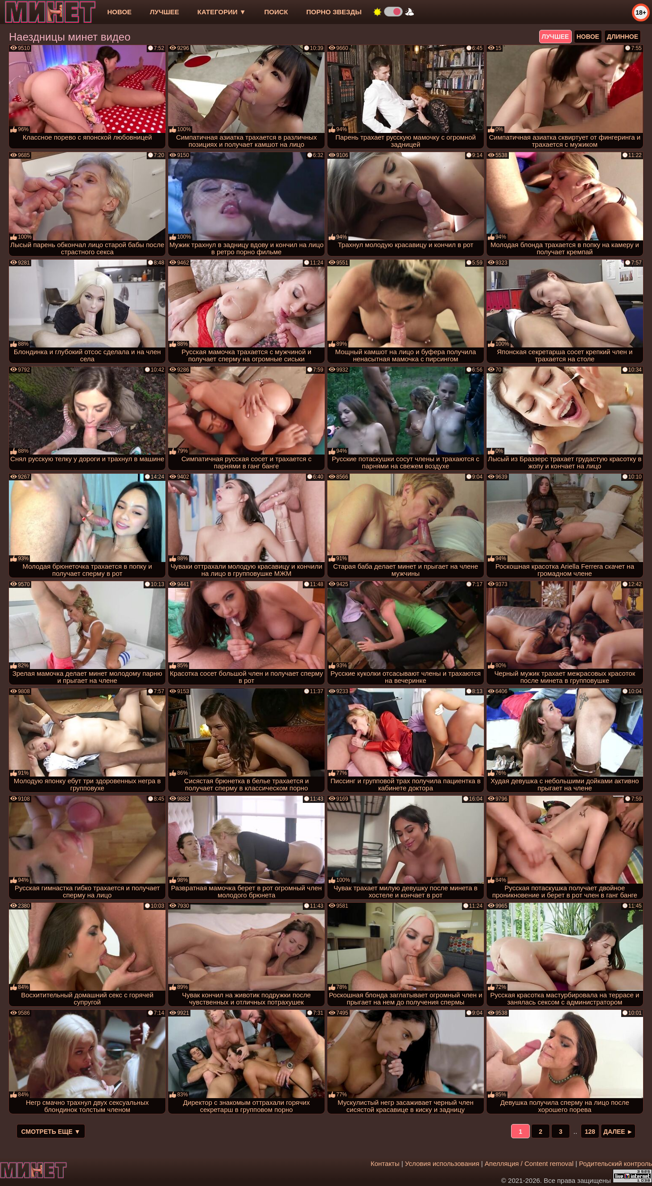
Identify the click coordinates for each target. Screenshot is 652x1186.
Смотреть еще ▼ (51, 1131)
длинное (622, 36)
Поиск (276, 12)
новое (119, 12)
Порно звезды (334, 12)
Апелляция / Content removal (529, 1163)
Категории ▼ (222, 12)
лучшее (164, 12)
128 (590, 1131)
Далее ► (618, 1131)
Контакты (385, 1163)
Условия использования (442, 1163)
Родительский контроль (615, 1163)
